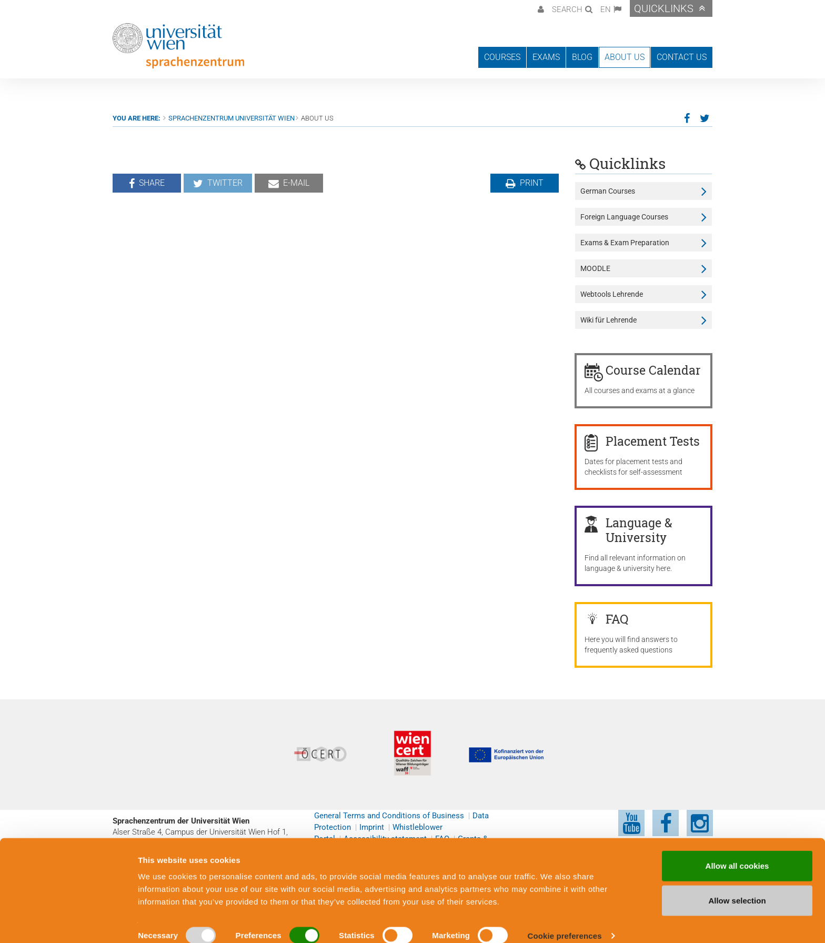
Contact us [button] (682, 57)
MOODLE (595, 268)
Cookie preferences (565, 922)
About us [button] (625, 57)
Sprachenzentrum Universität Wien (231, 118)
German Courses (607, 191)
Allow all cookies (737, 852)
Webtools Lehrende (611, 294)
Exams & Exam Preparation (624, 242)
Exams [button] (546, 57)
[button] (539, 8)
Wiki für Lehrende (608, 320)
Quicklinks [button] (663, 8)
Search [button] (567, 9)
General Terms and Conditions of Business (389, 815)
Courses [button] (502, 57)
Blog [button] (582, 57)
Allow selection (737, 886)
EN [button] (605, 9)
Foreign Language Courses (624, 217)
